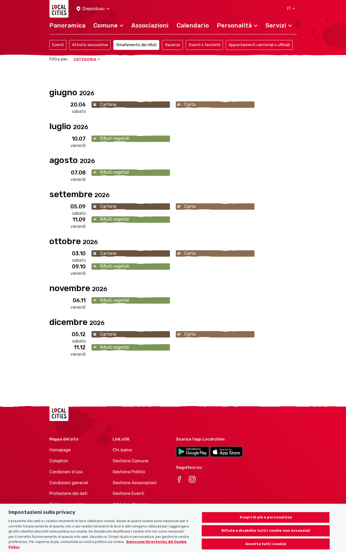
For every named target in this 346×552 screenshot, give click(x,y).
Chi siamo (122, 449)
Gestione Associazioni (135, 482)
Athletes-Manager (131, 504)
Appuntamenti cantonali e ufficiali (259, 44)
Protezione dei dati (68, 493)
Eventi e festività (204, 44)
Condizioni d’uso (66, 471)
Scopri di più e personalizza (266, 524)
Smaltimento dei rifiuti (136, 44)
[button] (93, 9)
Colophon (58, 460)
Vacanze (172, 44)
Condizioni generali (68, 482)
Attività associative (90, 44)
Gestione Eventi (128, 493)
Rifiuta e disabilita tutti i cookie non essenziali (265, 538)
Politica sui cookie (67, 504)
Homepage (60, 449)
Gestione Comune (130, 460)
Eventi (58, 44)
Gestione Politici (129, 471)
